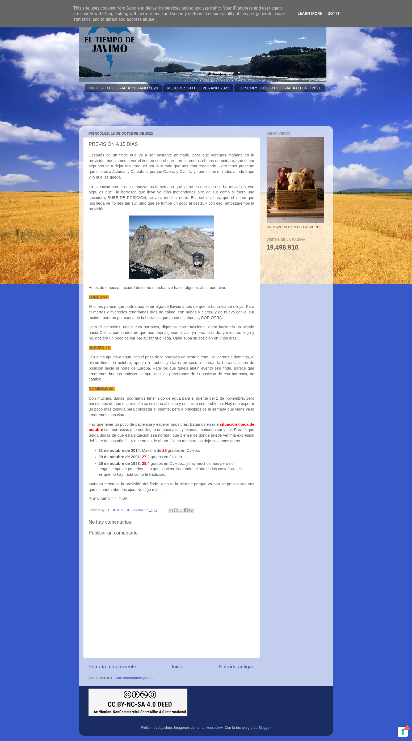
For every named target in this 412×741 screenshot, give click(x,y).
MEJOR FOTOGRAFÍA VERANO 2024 (123, 88)
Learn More (310, 13)
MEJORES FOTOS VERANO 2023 (198, 88)
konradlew (215, 728)
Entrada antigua (236, 666)
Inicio (177, 666)
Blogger (264, 728)
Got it (333, 13)
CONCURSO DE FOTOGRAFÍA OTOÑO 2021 (279, 88)
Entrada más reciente (112, 666)
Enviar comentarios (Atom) (132, 678)
